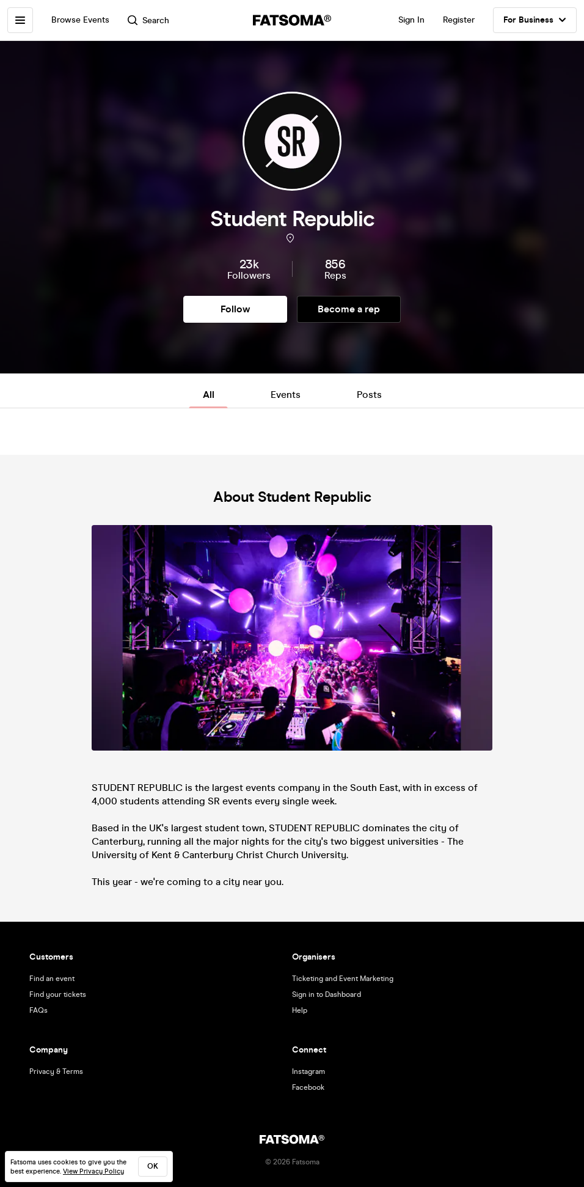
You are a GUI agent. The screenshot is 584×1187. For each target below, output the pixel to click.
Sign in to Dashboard (326, 994)
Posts (369, 394)
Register (459, 20)
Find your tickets (57, 994)
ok (152, 1166)
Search (148, 20)
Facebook (308, 1087)
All (208, 394)
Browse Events (80, 20)
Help (299, 1010)
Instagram (308, 1071)
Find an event (52, 978)
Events (286, 394)
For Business (534, 20)
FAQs (38, 1010)
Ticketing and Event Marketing (342, 978)
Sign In (411, 20)
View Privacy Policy (93, 1171)
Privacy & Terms (56, 1071)
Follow (235, 309)
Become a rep (349, 309)
